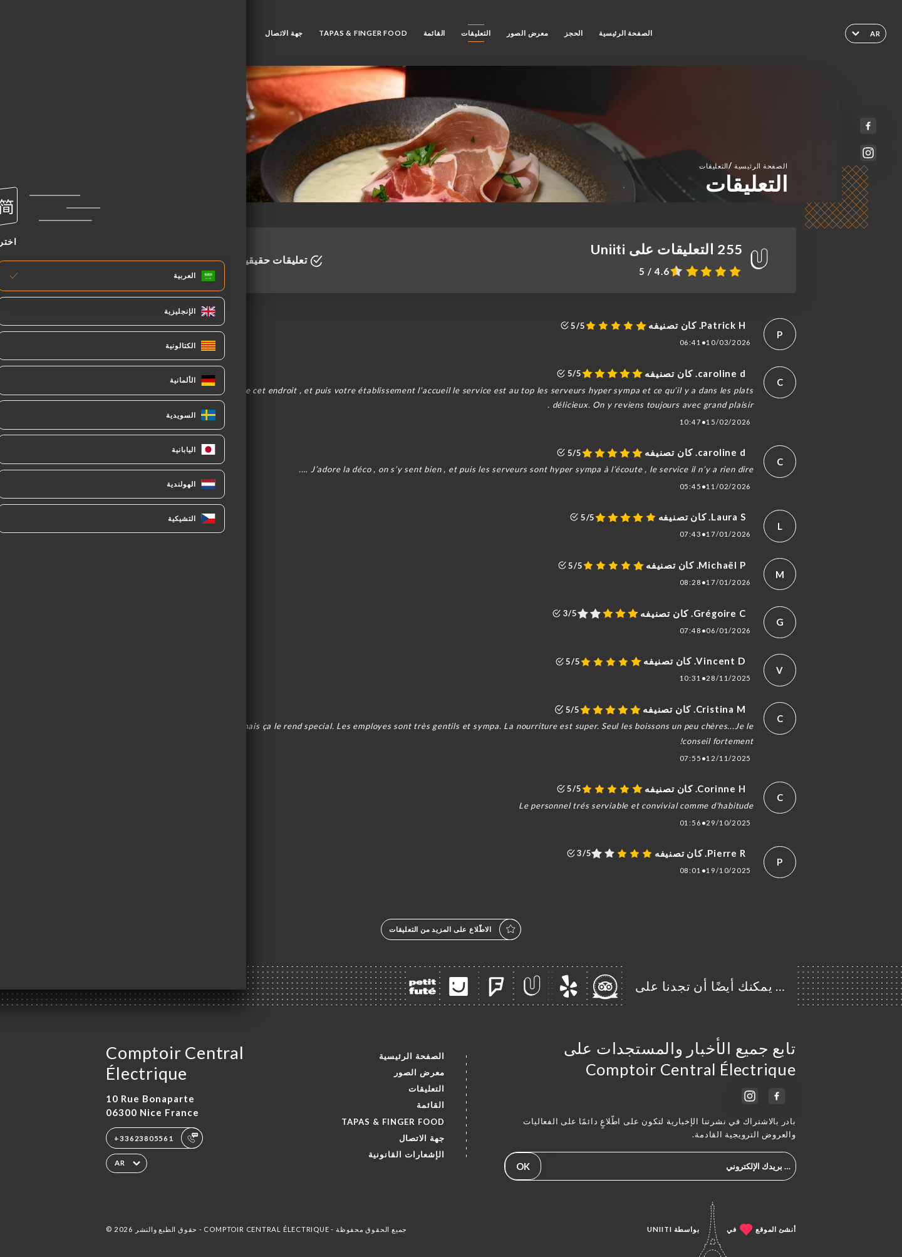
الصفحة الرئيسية (626, 33)
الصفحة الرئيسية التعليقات (743, 165)
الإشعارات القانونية (406, 1154)
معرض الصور (528, 33)
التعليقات (475, 33)
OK (523, 1166)
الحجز (573, 33)
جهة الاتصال (284, 33)
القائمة (434, 33)
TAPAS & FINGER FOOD (363, 33)
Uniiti (659, 1229)
